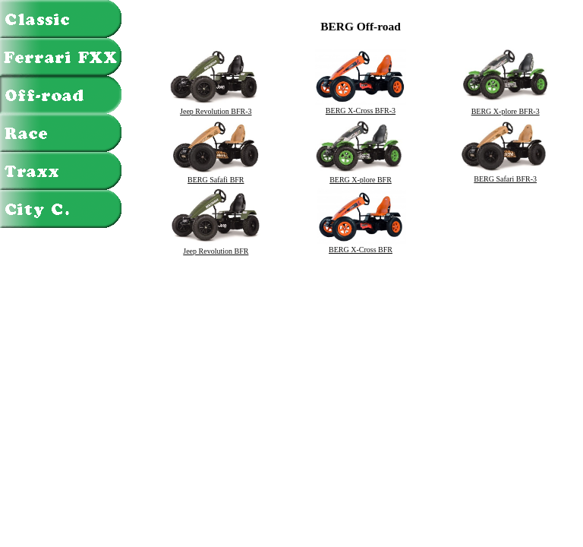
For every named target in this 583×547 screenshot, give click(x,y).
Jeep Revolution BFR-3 (215, 107)
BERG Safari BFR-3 (505, 175)
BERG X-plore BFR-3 (505, 107)
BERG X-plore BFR (360, 176)
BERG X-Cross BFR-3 (360, 107)
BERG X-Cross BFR (360, 246)
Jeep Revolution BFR (215, 247)
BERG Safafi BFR (215, 176)
